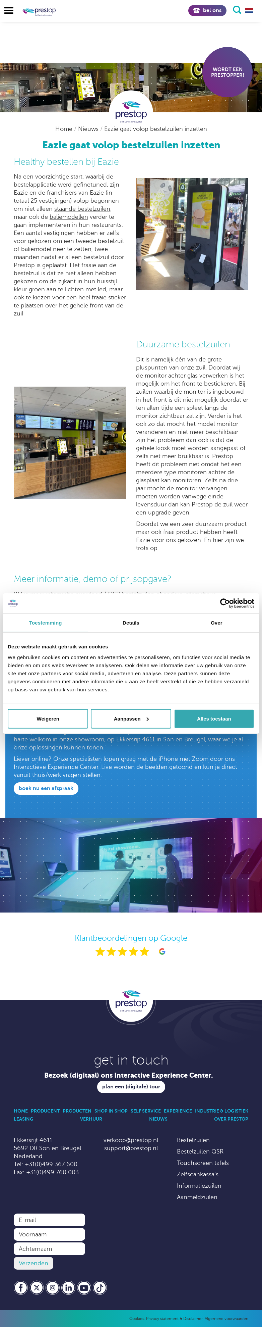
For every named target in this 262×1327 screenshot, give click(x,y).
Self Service (146, 1111)
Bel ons (207, 10)
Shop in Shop (111, 1111)
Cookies (136, 1318)
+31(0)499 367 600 (51, 1164)
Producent (45, 1111)
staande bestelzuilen (82, 208)
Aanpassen (131, 718)
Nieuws (89, 129)
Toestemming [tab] (45, 623)
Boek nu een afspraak (46, 788)
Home (64, 129)
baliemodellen (69, 216)
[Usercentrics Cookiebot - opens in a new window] (225, 603)
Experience (178, 1111)
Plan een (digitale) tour (131, 1087)
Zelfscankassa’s (197, 1174)
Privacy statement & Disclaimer (174, 1318)
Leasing (24, 1119)
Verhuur (91, 1119)
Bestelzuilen (193, 1140)
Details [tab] (131, 623)
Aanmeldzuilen (197, 1197)
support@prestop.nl (131, 1148)
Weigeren (48, 718)
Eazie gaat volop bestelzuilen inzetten (155, 129)
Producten (77, 1111)
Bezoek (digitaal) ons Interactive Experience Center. (128, 1075)
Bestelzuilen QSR (200, 1151)
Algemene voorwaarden (226, 1318)
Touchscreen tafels (203, 1163)
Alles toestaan (214, 718)
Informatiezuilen (199, 1185)
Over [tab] (216, 623)
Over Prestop (231, 1119)
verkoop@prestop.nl (131, 1140)
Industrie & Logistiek (221, 1111)
